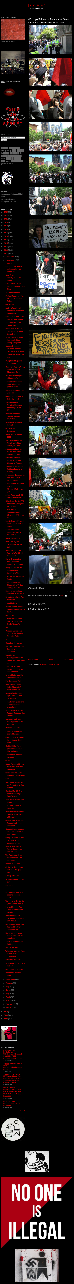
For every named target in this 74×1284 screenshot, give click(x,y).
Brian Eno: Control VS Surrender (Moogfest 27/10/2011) (14, 503)
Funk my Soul (9, 1101)
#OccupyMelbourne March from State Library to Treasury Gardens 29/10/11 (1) (50, 21)
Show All (22, 1111)
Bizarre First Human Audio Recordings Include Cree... (13, 849)
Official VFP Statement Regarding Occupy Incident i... (14, 823)
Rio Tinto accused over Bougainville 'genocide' (15, 649)
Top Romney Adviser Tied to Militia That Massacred (14, 857)
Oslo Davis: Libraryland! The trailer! (13, 277)
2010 (6, 1012)
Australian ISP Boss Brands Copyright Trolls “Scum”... (13, 621)
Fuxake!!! (9, 885)
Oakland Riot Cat (12, 728)
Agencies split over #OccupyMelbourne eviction (14, 721)
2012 (6, 250)
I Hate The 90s (9, 1088)
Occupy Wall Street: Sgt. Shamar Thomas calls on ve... (14, 695)
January (9, 1007)
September (10, 980)
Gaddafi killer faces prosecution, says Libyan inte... (13, 748)
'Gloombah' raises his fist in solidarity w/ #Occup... (14, 469)
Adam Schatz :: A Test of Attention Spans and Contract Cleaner (13, 1080)
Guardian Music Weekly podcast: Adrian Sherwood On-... (15, 369)
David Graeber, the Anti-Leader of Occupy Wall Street (14, 561)
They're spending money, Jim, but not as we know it (14, 669)
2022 (6, 215)
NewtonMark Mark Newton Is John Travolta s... (12, 416)
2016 (6, 236)
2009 (6, 1015)
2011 (6, 253)
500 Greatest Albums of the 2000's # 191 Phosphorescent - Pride (12, 1056)
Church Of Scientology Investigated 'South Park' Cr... (14, 739)
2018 (6, 229)
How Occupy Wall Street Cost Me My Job (13, 544)
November (10, 260)
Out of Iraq (9, 615)
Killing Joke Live (12, 876)
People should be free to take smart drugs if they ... (15, 609)
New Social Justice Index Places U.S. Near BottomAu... (13, 687)
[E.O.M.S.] (37, 5)
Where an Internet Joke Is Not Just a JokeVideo (15, 953)
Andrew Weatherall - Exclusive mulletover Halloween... (14, 310)
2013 (6, 247)
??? (7, 779)
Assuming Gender (12, 292)
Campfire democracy (14, 643)
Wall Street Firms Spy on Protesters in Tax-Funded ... (14, 784)
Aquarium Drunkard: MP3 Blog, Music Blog (12, 1075)
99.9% (7, 761)
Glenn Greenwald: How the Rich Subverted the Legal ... (14, 766)
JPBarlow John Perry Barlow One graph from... (14, 869)
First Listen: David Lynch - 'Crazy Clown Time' (15, 286)
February (10, 1004)
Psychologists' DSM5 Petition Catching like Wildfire (15, 713)
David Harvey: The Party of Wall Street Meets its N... (14, 553)
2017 (6, 233)
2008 (6, 1019)
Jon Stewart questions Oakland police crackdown (14, 704)
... (6, 889)
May (8, 993)
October (9, 263)
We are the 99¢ (11, 948)
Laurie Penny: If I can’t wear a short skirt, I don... (14, 523)
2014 (6, 243)
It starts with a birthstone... (9, 1051)
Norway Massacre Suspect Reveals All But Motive (14, 918)
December (10, 256)
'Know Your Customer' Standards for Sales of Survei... (14, 814)
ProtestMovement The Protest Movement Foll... (14, 298)
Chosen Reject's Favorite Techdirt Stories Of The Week (14, 348)
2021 (6, 219)
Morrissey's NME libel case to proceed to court (14, 894)
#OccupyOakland (12, 960)
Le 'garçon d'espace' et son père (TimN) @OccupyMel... (14, 477)
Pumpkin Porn (11, 603)
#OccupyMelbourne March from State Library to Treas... (13, 443)
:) (6, 639)
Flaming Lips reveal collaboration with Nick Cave (13, 269)
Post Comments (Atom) (49, 664)
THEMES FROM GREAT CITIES (13, 1064)
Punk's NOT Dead (12, 864)
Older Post (68, 660)
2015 (6, 240)
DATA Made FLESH (13, 538)
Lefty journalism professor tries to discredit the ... (13, 532)
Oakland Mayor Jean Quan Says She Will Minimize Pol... (14, 633)
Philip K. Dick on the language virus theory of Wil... (13, 570)
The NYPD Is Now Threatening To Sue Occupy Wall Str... (14, 585)
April (8, 997)
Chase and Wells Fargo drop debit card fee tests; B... (15, 331)
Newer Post (33, 660)
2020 (6, 222)
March (9, 1000)
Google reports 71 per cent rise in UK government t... (14, 840)
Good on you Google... (14, 969)
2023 (6, 212)
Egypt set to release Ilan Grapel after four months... (14, 935)
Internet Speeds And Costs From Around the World (14, 909)
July (8, 987)
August (9, 983)
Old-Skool (9, 305)
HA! (6, 627)
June (8, 990)
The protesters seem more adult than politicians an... (14, 384)
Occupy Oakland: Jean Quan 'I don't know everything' (14, 831)
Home (51, 660)
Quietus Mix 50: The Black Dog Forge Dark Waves (13, 793)
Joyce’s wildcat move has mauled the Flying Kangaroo (14, 340)
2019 (6, 226)
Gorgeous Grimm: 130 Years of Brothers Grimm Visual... (14, 926)
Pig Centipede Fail (13, 681)
